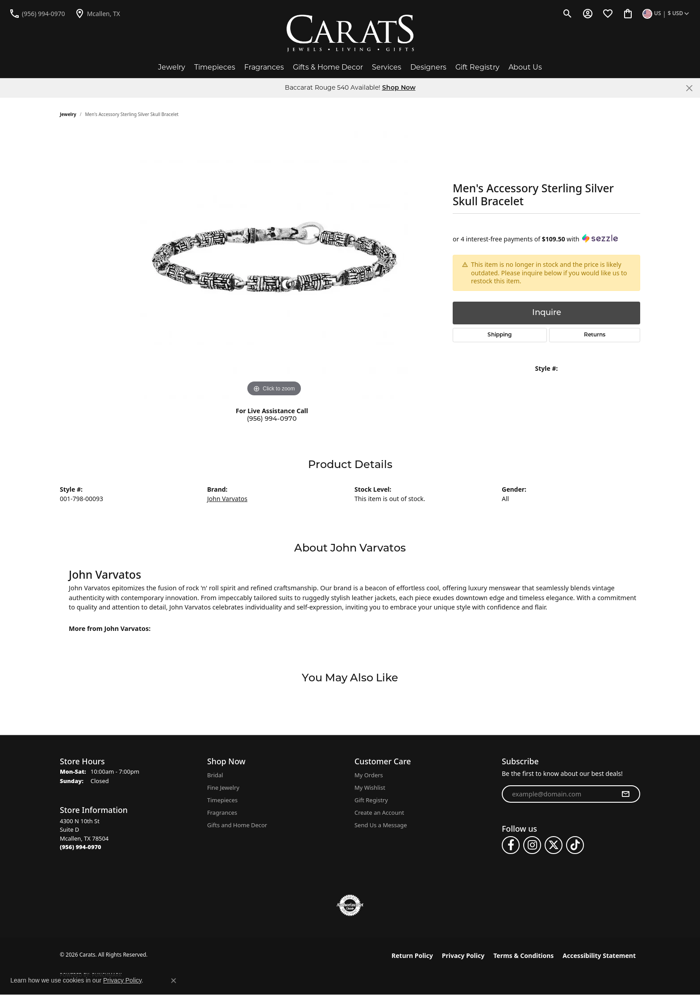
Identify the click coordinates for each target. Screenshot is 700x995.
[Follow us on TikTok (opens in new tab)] (575, 845)
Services (386, 67)
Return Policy (412, 955)
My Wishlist (369, 788)
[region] (274, 265)
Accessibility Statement (599, 955)
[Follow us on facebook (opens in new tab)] (511, 845)
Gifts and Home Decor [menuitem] (237, 825)
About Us (525, 67)
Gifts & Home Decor (328, 67)
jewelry (68, 114)
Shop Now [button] (399, 88)
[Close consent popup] (173, 980)
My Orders (368, 775)
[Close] (689, 88)
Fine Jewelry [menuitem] (223, 788)
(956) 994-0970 (272, 419)
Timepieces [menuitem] (222, 800)
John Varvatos (227, 498)
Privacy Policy (463, 955)
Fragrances (264, 67)
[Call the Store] (80, 847)
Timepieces (214, 67)
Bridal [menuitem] (215, 775)
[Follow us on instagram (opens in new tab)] (532, 845)
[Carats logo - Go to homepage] (350, 33)
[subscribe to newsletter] (625, 794)
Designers (428, 67)
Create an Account (379, 812)
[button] (567, 13)
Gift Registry (477, 67)
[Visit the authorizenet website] (350, 905)
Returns (594, 335)
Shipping (500, 335)
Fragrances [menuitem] (222, 812)
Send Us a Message (380, 825)
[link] (37, 13)
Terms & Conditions (523, 955)
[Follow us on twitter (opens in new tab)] (553, 845)
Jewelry (171, 67)
